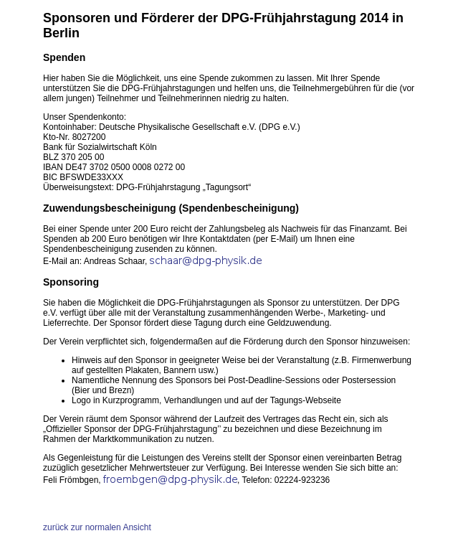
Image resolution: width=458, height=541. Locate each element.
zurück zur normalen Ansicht (97, 527)
